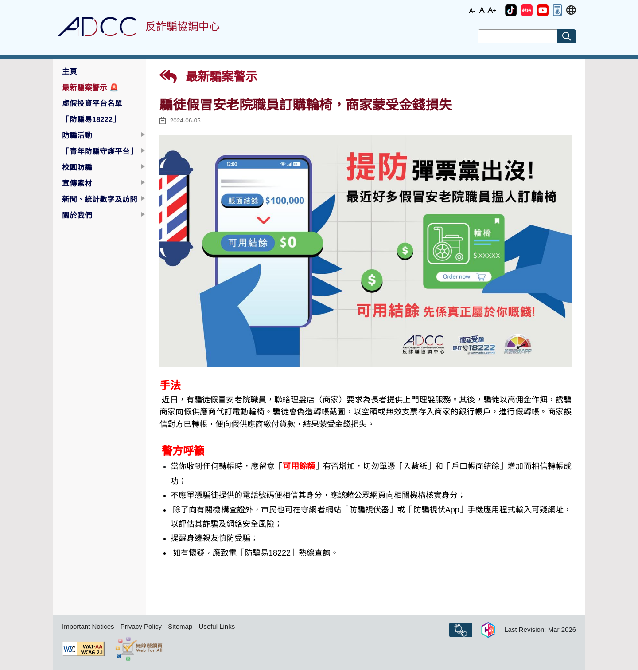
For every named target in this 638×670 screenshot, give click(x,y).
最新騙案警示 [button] (90, 87)
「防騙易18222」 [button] (91, 119)
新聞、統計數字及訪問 (99, 199)
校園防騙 (77, 167)
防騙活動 (77, 135)
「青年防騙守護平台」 (99, 151)
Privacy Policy (141, 626)
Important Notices (88, 626)
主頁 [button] (69, 71)
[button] (511, 10)
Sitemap (180, 626)
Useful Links (216, 626)
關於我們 (77, 215)
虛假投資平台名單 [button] (92, 103)
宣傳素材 (77, 183)
